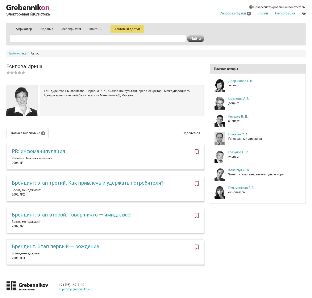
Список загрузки (235, 13)
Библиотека (17, 53)
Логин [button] (263, 13)
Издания (46, 29)
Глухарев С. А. (238, 134)
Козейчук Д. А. (239, 170)
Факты (95, 29)
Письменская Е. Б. (241, 188)
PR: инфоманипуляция (38, 151)
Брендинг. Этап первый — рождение (55, 246)
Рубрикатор (23, 29)
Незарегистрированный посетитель (277, 7)
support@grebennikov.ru (75, 289)
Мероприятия (71, 29)
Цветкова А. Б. (238, 99)
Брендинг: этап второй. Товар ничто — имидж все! (72, 215)
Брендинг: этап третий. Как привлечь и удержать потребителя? (87, 183)
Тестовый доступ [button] (127, 29)
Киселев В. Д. (238, 116)
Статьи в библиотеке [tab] (27, 133)
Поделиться (191, 133)
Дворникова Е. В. (240, 81)
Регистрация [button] (285, 13)
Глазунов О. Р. (238, 152)
